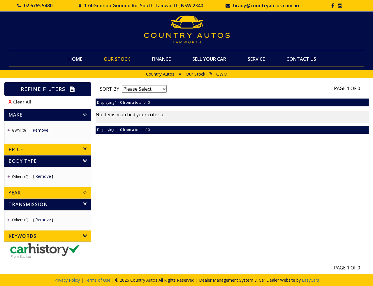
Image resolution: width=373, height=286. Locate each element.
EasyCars (310, 280)
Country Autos (160, 74)
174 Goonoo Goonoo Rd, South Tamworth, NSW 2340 (141, 5)
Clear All (22, 102)
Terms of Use (98, 280)
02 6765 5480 (34, 5)
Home (75, 59)
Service (256, 59)
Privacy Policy (67, 280)
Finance (161, 59)
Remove (40, 130)
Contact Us (301, 59)
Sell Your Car (209, 59)
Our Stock (117, 59)
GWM (221, 74)
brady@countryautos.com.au (262, 5)
